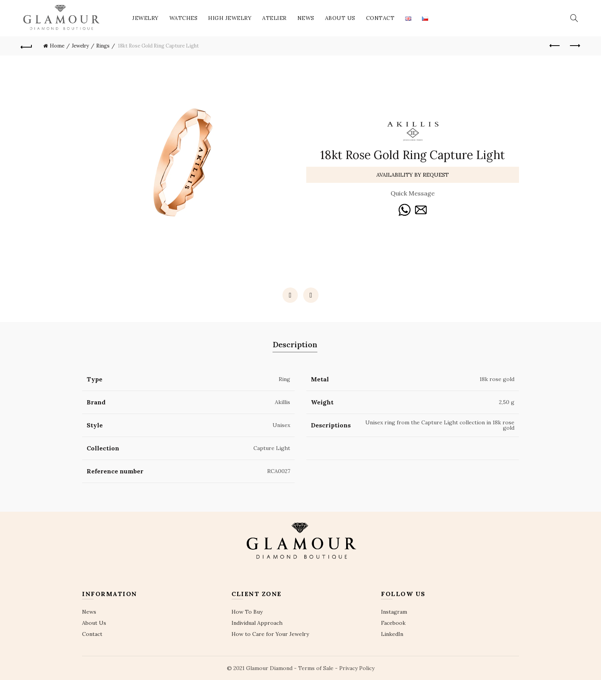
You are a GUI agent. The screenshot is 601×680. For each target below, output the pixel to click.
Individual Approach (257, 622)
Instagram (394, 611)
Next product (574, 45)
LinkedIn (392, 634)
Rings (103, 46)
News (305, 18)
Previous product (555, 45)
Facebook (393, 622)
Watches (183, 18)
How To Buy (247, 611)
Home (57, 46)
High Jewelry (229, 18)
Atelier (274, 18)
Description (295, 344)
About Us (340, 18)
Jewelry (145, 18)
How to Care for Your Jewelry (270, 634)
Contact (380, 18)
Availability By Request (412, 174)
